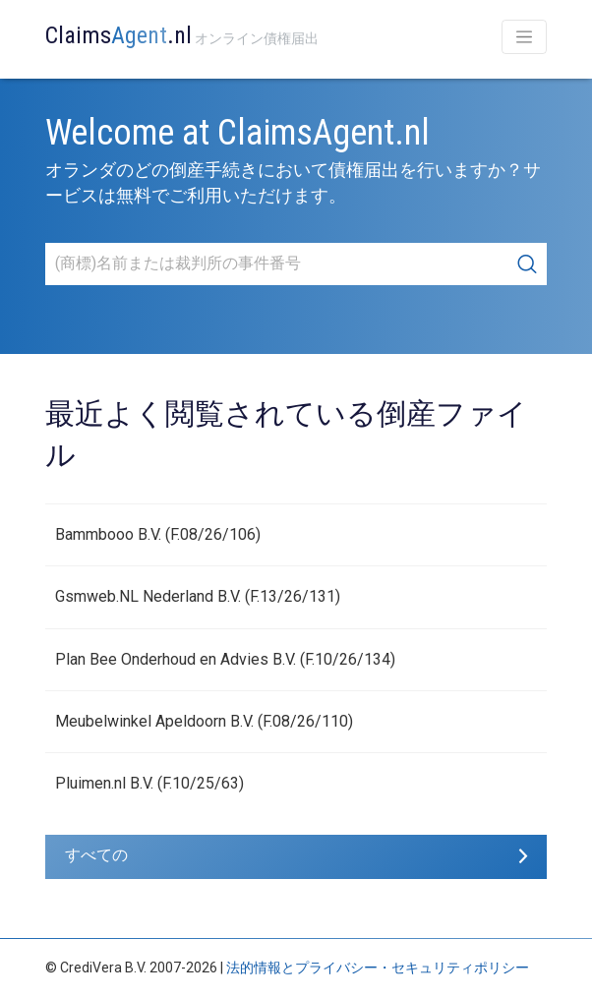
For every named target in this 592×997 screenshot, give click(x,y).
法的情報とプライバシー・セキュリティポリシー (377, 967)
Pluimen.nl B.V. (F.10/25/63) (149, 783)
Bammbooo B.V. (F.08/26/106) (158, 534)
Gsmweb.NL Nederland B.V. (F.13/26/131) (197, 596)
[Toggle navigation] (524, 37)
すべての (96, 855)
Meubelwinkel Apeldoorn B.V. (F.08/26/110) (204, 721)
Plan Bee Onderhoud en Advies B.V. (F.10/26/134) (225, 659)
